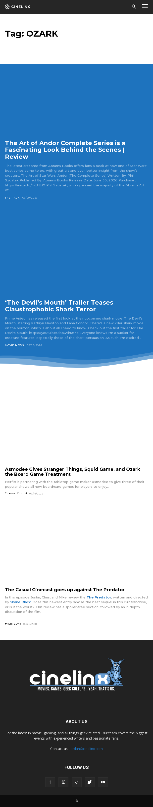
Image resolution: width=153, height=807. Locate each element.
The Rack (12, 197)
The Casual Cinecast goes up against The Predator (65, 589)
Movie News (14, 345)
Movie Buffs (13, 623)
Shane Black (20, 602)
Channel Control (16, 493)
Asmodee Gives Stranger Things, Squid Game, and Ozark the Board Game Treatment (72, 472)
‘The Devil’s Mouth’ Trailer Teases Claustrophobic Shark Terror (59, 306)
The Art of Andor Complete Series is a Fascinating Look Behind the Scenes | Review (65, 149)
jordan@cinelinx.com (86, 748)
